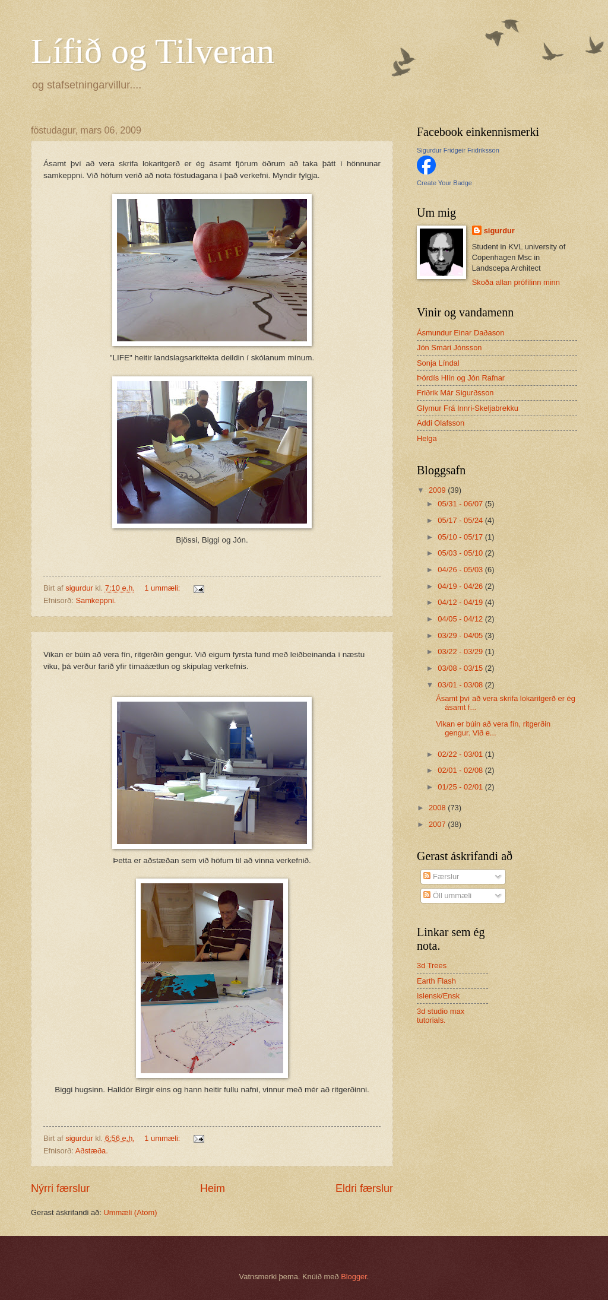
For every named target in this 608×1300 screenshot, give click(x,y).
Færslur (441, 876)
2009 (438, 490)
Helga (427, 438)
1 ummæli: (163, 588)
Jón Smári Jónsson (449, 347)
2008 (438, 807)
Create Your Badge (444, 182)
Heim (212, 1188)
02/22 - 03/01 (461, 754)
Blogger (354, 1276)
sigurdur (499, 230)
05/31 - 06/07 (461, 503)
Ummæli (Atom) (130, 1212)
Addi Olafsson (440, 422)
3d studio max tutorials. (440, 1016)
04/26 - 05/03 (461, 569)
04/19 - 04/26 (461, 586)
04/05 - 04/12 (461, 618)
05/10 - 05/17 (461, 536)
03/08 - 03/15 (461, 668)
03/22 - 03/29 (461, 651)
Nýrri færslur (60, 1188)
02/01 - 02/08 (461, 770)
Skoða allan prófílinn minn (516, 282)
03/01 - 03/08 (461, 684)
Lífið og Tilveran (152, 51)
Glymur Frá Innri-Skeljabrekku (467, 408)
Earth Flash (436, 980)
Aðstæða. (91, 1150)
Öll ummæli (447, 895)
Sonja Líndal (438, 363)
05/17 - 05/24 (461, 520)
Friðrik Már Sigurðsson (455, 392)
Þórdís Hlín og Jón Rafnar (461, 377)
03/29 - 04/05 (461, 635)
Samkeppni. (95, 600)
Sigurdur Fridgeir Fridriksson (458, 150)
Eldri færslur (364, 1188)
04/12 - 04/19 (461, 602)
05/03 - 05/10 (461, 552)
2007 (438, 824)
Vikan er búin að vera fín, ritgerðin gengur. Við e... (493, 728)
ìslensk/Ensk (438, 995)
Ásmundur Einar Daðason (460, 332)
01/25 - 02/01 (461, 786)
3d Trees (431, 965)
